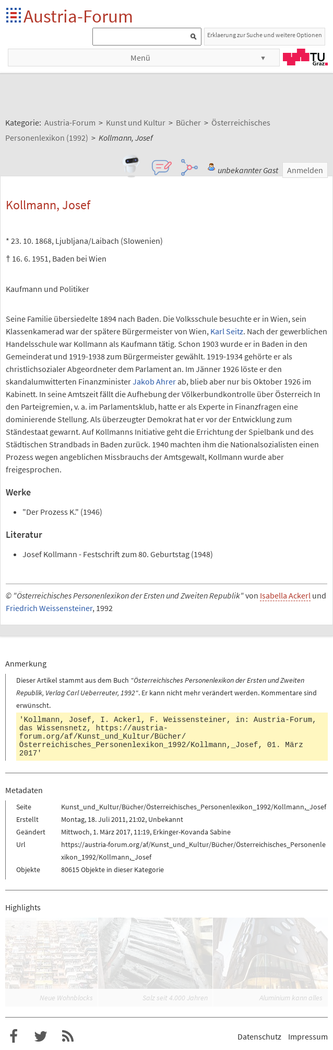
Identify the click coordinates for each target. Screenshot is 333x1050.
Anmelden (305, 170)
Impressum (308, 1036)
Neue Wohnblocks (66, 997)
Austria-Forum (78, 16)
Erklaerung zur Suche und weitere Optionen (264, 35)
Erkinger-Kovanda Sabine (192, 832)
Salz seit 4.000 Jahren (175, 997)
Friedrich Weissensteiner (49, 608)
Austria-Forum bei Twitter (40, 1036)
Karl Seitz (226, 331)
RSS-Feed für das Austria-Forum (68, 1036)
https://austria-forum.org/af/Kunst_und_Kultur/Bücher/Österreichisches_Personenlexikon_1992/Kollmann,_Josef (138, 736)
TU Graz (305, 57)
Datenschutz (259, 1036)
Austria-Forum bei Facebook (13, 1036)
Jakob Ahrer (154, 381)
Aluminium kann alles (291, 997)
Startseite (14, 16)
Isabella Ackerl (285, 595)
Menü (140, 57)
